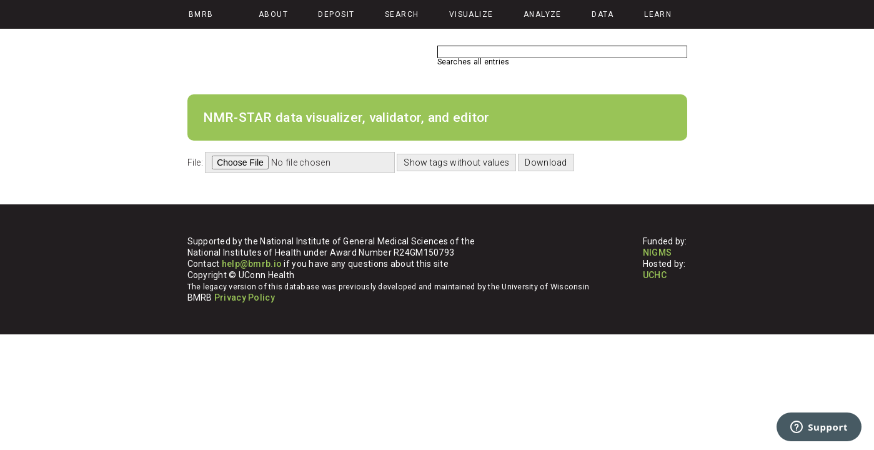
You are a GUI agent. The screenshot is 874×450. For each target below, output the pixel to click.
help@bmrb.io (252, 264)
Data (603, 14)
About (273, 14)
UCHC (655, 275)
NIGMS (657, 253)
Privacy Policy (244, 297)
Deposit (336, 14)
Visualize (471, 14)
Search (402, 14)
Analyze (543, 14)
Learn (658, 14)
